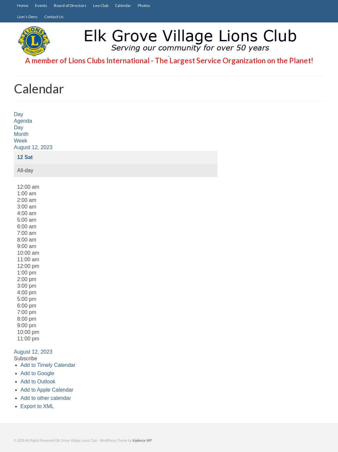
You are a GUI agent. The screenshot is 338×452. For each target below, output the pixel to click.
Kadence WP (142, 440)
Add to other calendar (45, 398)
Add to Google (37, 373)
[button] (25, 358)
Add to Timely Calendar (47, 365)
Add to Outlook (37, 381)
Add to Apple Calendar (46, 390)
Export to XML (37, 406)
